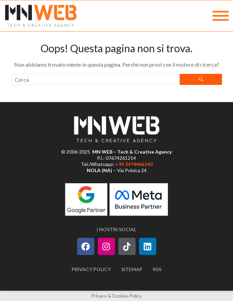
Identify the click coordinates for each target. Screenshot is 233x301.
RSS (157, 269)
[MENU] (220, 16)
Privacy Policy (91, 269)
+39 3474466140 (133, 164)
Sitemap (131, 269)
